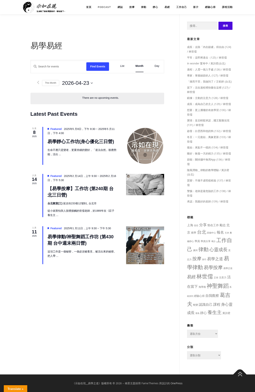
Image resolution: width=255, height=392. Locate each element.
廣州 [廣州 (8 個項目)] (195, 250)
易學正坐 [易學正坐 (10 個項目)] (227, 268)
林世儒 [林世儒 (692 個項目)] (205, 276)
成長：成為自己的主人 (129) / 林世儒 (209, 104)
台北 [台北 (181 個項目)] (201, 232)
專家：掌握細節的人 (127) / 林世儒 (207, 75)
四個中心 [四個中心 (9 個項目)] (211, 232)
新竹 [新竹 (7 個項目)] (204, 259)
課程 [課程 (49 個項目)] (216, 304)
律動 (143, 7)
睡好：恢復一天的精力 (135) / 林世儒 (209, 153)
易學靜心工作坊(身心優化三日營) (81, 141)
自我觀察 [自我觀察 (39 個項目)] (212, 295)
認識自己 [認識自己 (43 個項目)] (205, 304)
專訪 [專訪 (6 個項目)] (213, 241)
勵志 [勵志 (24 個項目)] (223, 225)
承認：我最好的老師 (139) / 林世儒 (207, 201)
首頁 (88, 7)
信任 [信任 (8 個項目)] (196, 225)
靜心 (155, 7)
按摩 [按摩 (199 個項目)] (196, 258)
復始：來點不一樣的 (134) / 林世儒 (207, 147)
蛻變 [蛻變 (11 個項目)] (195, 304)
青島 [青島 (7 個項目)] (197, 313)
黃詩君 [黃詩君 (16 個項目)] (226, 313)
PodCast (104, 7)
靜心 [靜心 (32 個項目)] (203, 313)
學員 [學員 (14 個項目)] (197, 241)
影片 (196, 7)
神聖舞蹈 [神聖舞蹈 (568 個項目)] (218, 285)
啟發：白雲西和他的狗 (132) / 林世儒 (209, 131)
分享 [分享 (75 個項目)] (203, 224)
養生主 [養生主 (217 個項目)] (214, 312)
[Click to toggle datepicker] (77, 83)
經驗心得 (210, 7)
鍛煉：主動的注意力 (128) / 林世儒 (207, 98)
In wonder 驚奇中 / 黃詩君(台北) (206, 63)
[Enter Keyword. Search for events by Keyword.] (59, 67)
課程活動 (227, 7)
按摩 (132, 7)
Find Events (97, 66)
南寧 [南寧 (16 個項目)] (193, 232)
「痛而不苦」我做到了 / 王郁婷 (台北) (209, 81)
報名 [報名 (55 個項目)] (220, 232)
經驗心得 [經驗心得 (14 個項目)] (199, 296)
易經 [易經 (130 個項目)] (191, 277)
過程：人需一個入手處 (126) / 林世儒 (209, 69)
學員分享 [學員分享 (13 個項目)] (206, 241)
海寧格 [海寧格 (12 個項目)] (202, 287)
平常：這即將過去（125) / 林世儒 (207, 57)
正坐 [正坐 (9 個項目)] (216, 277)
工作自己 (181, 7)
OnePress (176, 383)
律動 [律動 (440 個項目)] (203, 249)
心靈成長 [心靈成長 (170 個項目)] (218, 249)
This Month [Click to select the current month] (50, 83)
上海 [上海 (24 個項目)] (190, 225)
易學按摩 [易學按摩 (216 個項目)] (213, 267)
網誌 (120, 7)
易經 (167, 7)
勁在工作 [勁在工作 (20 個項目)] (213, 225)
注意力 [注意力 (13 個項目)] (222, 277)
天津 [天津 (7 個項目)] (227, 232)
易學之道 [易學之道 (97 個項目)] (215, 258)
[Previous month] (38, 82)
